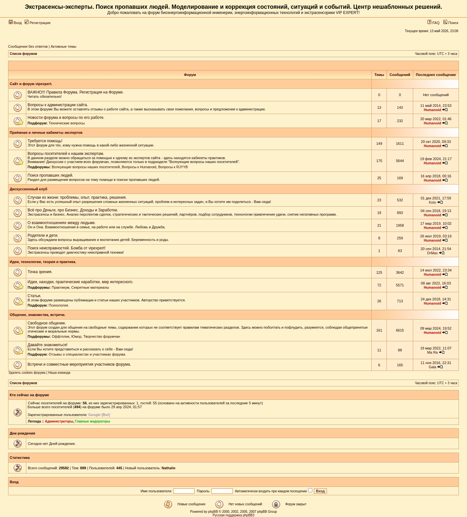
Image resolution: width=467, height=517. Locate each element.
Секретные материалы (90, 287)
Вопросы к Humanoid (139, 167)
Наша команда (59, 372)
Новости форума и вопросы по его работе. (66, 117)
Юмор (76, 336)
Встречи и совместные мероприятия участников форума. (79, 364)
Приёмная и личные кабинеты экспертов (46, 132)
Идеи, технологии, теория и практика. (43, 262)
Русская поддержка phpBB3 (234, 515)
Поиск (450, 23)
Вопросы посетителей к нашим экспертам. (66, 153)
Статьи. (34, 296)
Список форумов (23, 54)
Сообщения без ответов (28, 46)
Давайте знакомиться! (47, 345)
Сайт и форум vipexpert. (31, 84)
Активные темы (63, 46)
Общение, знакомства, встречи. (38, 315)
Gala (432, 367)
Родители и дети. (43, 235)
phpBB (213, 511)
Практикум (60, 287)
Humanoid (432, 110)
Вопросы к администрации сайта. (58, 105)
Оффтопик (60, 336)
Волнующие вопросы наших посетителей (86, 167)
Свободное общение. (47, 323)
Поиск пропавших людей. (50, 175)
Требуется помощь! (45, 141)
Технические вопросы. (67, 123)
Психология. (59, 305)
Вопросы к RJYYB (173, 167)
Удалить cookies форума (26, 372)
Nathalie (168, 468)
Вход (15, 23)
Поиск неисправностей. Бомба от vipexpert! (66, 248)
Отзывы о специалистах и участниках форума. (87, 354)
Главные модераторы (92, 421)
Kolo (432, 202)
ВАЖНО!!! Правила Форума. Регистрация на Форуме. (76, 92)
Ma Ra (432, 352)
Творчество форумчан (101, 336)
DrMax (432, 253)
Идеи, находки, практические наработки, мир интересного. (80, 282)
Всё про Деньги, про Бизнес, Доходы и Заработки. (73, 210)
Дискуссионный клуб (28, 189)
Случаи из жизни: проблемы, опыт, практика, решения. (77, 197)
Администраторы (59, 421)
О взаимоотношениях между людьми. (62, 223)
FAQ (433, 23)
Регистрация (37, 23)
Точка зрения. (40, 272)
